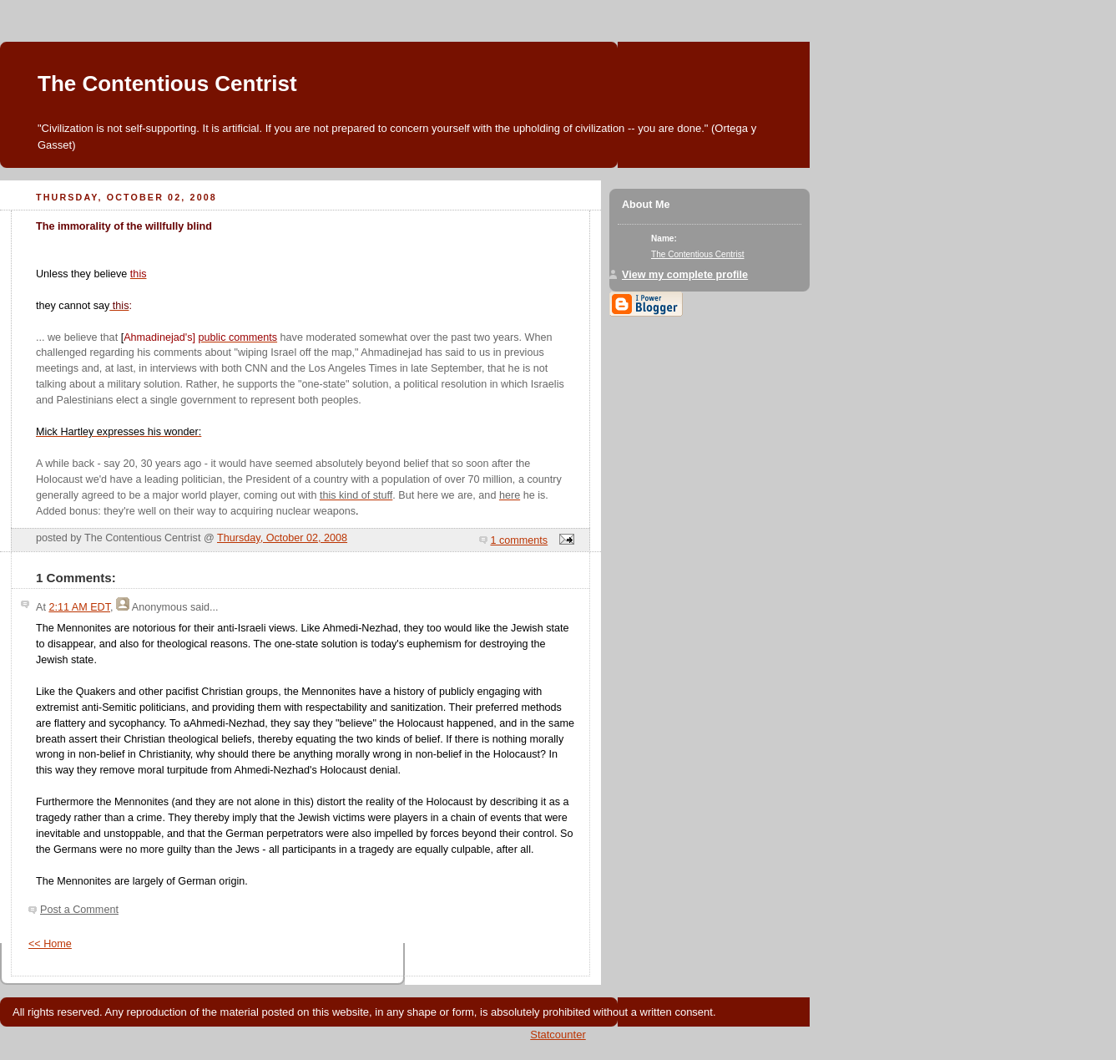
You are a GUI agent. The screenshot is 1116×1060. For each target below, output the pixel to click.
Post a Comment (79, 909)
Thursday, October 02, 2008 (282, 538)
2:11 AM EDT (79, 607)
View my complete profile (685, 275)
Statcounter (558, 1034)
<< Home (50, 944)
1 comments (519, 540)
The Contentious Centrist (167, 83)
